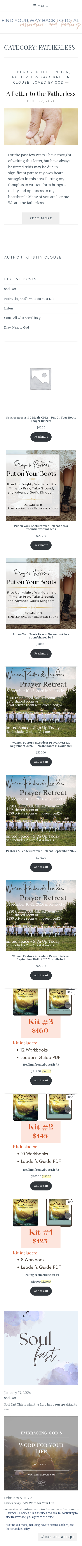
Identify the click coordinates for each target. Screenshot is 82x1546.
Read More (45, 220)
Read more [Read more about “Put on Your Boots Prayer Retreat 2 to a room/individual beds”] (41, 545)
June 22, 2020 (41, 101)
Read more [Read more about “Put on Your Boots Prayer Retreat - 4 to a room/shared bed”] (41, 653)
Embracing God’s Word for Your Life (29, 299)
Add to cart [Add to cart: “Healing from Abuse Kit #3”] (41, 1080)
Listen (8, 308)
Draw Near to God (16, 327)
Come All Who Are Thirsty (22, 318)
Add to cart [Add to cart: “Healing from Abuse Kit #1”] (41, 1291)
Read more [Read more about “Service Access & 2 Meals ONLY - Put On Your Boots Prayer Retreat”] (41, 436)
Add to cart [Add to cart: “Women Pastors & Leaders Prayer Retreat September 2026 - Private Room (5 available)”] (41, 761)
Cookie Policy (21, 1528)
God (46, 77)
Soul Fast (10, 289)
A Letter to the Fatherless (41, 93)
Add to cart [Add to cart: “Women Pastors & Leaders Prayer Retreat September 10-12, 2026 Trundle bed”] (41, 975)
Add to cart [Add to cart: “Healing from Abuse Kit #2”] (41, 1185)
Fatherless (25, 77)
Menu (43, 5)
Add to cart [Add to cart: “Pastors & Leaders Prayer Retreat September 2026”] (41, 866)
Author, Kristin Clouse (33, 257)
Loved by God (48, 82)
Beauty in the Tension (43, 72)
